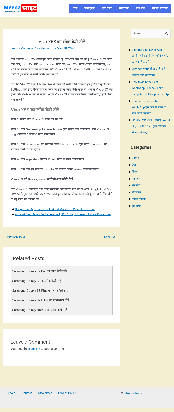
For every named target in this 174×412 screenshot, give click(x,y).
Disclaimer (44, 398)
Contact (27, 398)
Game (136, 164)
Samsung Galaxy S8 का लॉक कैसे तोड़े (38, 286)
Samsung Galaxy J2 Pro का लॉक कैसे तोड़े (41, 276)
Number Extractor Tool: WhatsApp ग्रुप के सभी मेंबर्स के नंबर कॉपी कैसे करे (150, 114)
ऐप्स (75, 8)
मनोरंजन (124, 8)
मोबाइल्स (89, 8)
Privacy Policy (64, 398)
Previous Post (15, 242)
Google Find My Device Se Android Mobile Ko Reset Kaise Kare (57, 209)
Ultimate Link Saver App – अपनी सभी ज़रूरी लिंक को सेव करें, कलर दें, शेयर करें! (149, 56)
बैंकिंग (135, 178)
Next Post (111, 242)
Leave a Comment (23, 48)
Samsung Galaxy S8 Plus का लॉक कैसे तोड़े (42, 296)
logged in (34, 353)
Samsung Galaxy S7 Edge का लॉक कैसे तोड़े (42, 305)
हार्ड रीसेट (107, 8)
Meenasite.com (134, 398)
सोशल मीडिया (160, 8)
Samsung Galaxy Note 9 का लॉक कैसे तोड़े (41, 315)
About (14, 398)
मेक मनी (140, 8)
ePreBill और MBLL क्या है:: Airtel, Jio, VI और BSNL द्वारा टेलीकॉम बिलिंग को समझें (149, 133)
